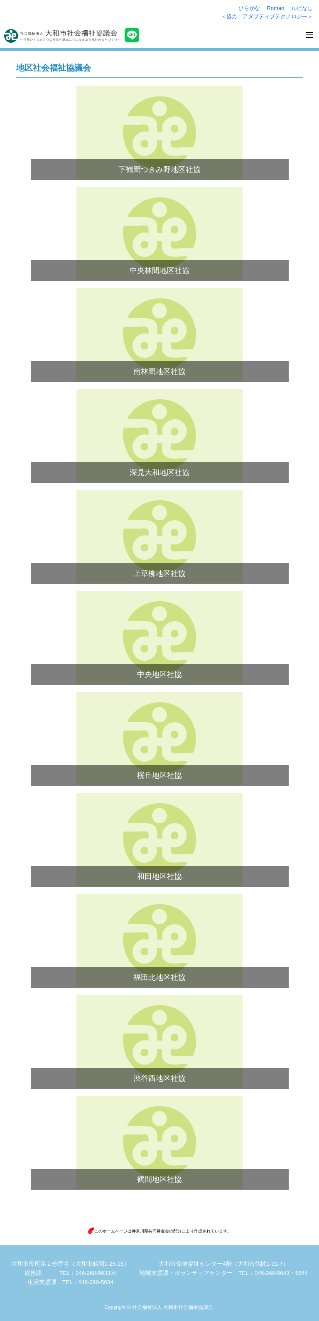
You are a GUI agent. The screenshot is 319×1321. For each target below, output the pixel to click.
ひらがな (249, 8)
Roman (275, 8)
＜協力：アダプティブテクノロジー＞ (267, 16)
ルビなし (302, 8)
